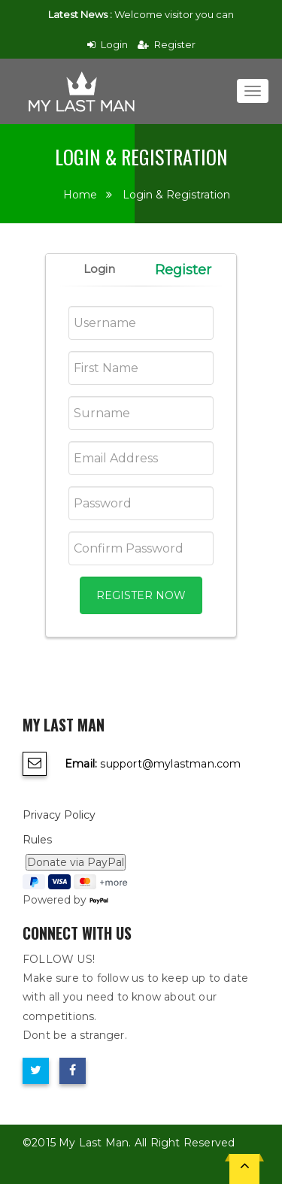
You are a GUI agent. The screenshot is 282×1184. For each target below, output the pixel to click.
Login (107, 44)
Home (80, 194)
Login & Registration (176, 194)
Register (167, 44)
